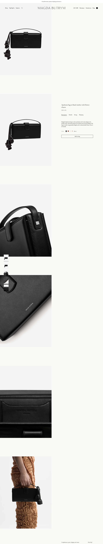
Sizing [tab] (75, 114)
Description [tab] (64, 114)
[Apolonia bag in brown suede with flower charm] (68, 131)
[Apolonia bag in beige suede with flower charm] (72, 131)
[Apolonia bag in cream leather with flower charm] (70, 131)
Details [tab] (70, 114)
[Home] (51, 8)
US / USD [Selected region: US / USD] (75, 8)
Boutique (82, 8)
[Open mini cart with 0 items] (95, 8)
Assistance (88, 8)
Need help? (90, 542)
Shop (6, 8)
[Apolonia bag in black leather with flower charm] (66, 131)
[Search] (22, 8)
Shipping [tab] (81, 114)
